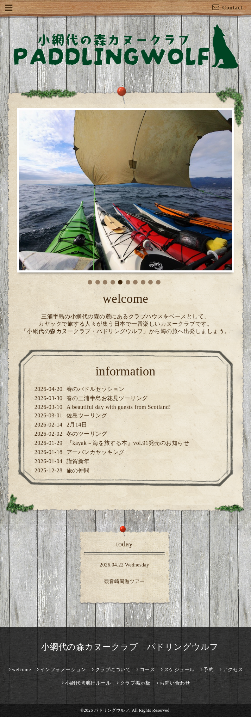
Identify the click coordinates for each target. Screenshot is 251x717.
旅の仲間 (78, 470)
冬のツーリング (87, 434)
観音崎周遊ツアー (124, 581)
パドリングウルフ (111, 710)
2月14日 (77, 425)
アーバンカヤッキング (96, 452)
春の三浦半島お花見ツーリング (107, 398)
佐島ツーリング (87, 415)
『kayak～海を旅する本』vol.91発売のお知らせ (128, 443)
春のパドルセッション (96, 389)
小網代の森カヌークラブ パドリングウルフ (125, 646)
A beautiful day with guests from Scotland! (119, 407)
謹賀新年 (78, 461)
